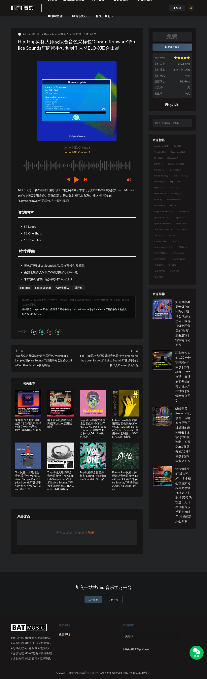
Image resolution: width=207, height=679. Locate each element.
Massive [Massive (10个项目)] (159, 205)
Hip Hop (25, 287)
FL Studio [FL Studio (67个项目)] (175, 170)
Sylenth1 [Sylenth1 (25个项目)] (181, 223)
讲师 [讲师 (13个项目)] (172, 265)
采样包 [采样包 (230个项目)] (159, 271)
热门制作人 (62, 34)
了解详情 (113, 599)
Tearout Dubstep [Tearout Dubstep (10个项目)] (163, 229)
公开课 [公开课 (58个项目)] (182, 247)
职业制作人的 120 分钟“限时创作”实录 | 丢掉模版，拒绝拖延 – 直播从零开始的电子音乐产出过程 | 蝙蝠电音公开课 (183, 376)
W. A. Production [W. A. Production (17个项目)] (163, 247)
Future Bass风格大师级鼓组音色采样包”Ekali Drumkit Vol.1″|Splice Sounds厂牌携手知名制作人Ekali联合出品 (125, 481)
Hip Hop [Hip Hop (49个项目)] (175, 181)
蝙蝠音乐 (27, 309)
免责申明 (64, 634)
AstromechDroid (28, 34)
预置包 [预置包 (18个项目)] (174, 271)
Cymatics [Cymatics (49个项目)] (160, 152)
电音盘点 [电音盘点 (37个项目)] (178, 253)
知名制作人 (62, 287)
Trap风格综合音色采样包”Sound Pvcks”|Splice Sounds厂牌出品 (93, 476)
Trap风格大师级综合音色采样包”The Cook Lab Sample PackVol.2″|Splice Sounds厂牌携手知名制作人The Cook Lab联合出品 (60, 481)
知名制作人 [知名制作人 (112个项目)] (177, 259)
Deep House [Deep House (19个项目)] (177, 152)
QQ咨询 (172, 105)
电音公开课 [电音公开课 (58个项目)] (161, 253)
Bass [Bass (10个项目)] (177, 146)
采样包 (78, 287)
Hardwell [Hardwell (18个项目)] (160, 181)
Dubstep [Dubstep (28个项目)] (172, 158)
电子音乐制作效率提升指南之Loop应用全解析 (59, 423)
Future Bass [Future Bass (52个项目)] (161, 175)
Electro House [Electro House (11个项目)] (176, 164)
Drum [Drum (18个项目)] (158, 158)
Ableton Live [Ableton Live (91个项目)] (161, 146)
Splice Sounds (43, 287)
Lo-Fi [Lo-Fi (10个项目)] (158, 199)
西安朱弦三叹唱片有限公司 (83, 672)
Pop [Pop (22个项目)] (172, 205)
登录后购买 (172, 47)
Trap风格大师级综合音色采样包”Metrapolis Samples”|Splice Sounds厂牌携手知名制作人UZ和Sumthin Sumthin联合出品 (43, 360)
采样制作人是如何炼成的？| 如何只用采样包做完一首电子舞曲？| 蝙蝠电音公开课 (28, 425)
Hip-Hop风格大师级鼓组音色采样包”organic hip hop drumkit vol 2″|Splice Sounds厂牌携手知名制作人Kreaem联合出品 (109, 360)
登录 (91, 533)
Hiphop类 (48, 34)
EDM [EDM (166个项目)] (158, 164)
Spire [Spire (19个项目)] (180, 217)
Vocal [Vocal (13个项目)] (175, 241)
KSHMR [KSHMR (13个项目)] (176, 193)
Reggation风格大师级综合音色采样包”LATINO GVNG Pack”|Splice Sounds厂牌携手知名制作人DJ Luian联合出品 (93, 428)
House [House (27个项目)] (173, 187)
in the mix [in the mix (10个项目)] (160, 193)
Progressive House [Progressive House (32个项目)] (164, 211)
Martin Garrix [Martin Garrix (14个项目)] (174, 199)
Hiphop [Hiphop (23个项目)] (159, 187)
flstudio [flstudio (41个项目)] (159, 170)
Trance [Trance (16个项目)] (158, 235)
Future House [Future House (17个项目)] (180, 175)
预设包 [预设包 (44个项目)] (159, 277)
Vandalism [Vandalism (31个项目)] (160, 241)
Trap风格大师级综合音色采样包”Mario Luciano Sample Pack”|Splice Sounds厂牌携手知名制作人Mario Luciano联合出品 (28, 481)
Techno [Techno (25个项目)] (182, 229)
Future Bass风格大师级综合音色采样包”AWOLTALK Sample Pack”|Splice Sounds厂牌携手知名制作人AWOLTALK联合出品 (125, 428)
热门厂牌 (75, 34)
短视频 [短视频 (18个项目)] (159, 265)
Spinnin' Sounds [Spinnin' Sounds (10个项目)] (162, 217)
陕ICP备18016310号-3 (136, 672)
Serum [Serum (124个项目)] (184, 211)
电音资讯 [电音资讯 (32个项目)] (160, 259)
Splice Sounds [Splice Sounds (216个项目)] (162, 223)
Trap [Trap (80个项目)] (171, 235)
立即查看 (93, 599)
